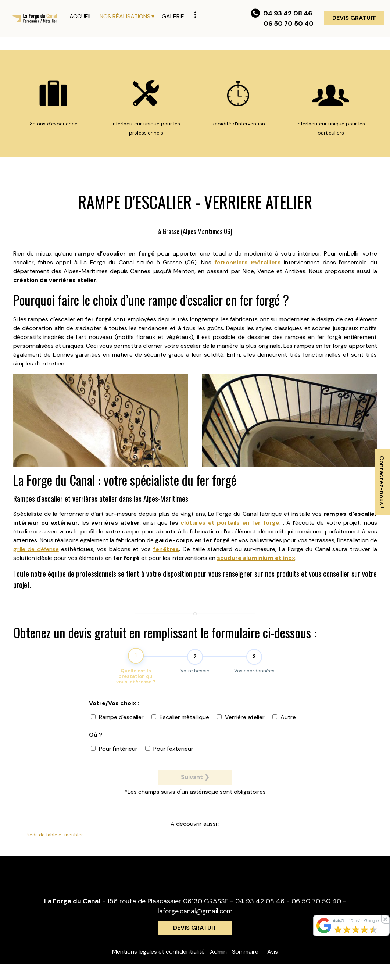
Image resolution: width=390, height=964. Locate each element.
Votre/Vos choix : (114, 707)
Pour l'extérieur (169, 753)
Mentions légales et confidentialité (158, 952)
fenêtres (166, 549)
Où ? (95, 739)
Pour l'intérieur (114, 753)
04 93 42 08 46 (260, 901)
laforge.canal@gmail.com (195, 911)
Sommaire (245, 952)
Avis (272, 952)
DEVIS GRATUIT (354, 18)
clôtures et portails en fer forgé (229, 522)
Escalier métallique (180, 721)
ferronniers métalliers (247, 262)
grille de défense (36, 549)
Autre (284, 721)
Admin (218, 952)
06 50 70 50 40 (316, 901)
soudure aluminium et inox (256, 558)
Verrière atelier (241, 721)
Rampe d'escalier (117, 721)
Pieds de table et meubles (55, 835)
